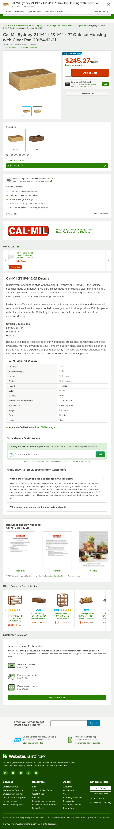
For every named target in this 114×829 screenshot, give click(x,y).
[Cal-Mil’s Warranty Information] (57, 551)
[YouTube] (13, 772)
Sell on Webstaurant (72, 804)
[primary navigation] (9, 5)
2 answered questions (27, 47)
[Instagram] (5, 772)
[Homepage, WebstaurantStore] (57, 5)
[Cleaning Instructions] (20, 551)
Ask (100, 454)
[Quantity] (68, 73)
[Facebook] (20, 772)
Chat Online (97, 799)
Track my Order (100, 793)
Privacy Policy (84, 461)
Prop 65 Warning (44, 427)
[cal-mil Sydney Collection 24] (93, 551)
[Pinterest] (36, 772)
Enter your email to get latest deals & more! (29, 723)
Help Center (100, 788)
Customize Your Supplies (14, 797)
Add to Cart (15, 267)
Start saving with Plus (33, 743)
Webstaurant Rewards (13, 790)
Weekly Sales (38, 794)
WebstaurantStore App (13, 794)
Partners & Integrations (13, 804)
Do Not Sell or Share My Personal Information (88, 818)
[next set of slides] (108, 610)
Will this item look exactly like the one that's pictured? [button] (38, 507)
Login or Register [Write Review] (57, 697)
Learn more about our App (87, 743)
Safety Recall (38, 808)
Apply (106, 84)
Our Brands (68, 790)
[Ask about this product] (57, 454)
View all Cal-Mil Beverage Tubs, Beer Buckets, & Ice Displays (74, 231)
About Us (67, 787)
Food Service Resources (43, 801)
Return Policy (69, 808)
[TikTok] (28, 772)
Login (68, 65)
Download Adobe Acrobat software (67, 576)
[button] (27, 111)
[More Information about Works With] (18, 246)
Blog (34, 787)
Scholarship (68, 801)
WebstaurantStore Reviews (44, 804)
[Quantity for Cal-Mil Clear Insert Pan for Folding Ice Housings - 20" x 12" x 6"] (7, 267)
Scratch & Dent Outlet (42, 790)
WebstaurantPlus (10, 787)
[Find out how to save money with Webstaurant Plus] (6, 253)
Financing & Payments (73, 797)
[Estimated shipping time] (51, 181)
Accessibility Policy (56, 818)
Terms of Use (70, 461)
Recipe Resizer (10, 801)
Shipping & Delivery (100, 803)
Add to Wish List (87, 94)
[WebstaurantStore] (40, 756)
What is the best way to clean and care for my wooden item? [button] (41, 478)
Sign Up (94, 723)
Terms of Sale (9, 818)
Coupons (36, 797)
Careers (67, 794)
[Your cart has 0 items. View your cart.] (106, 5)
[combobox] (57, 13)
